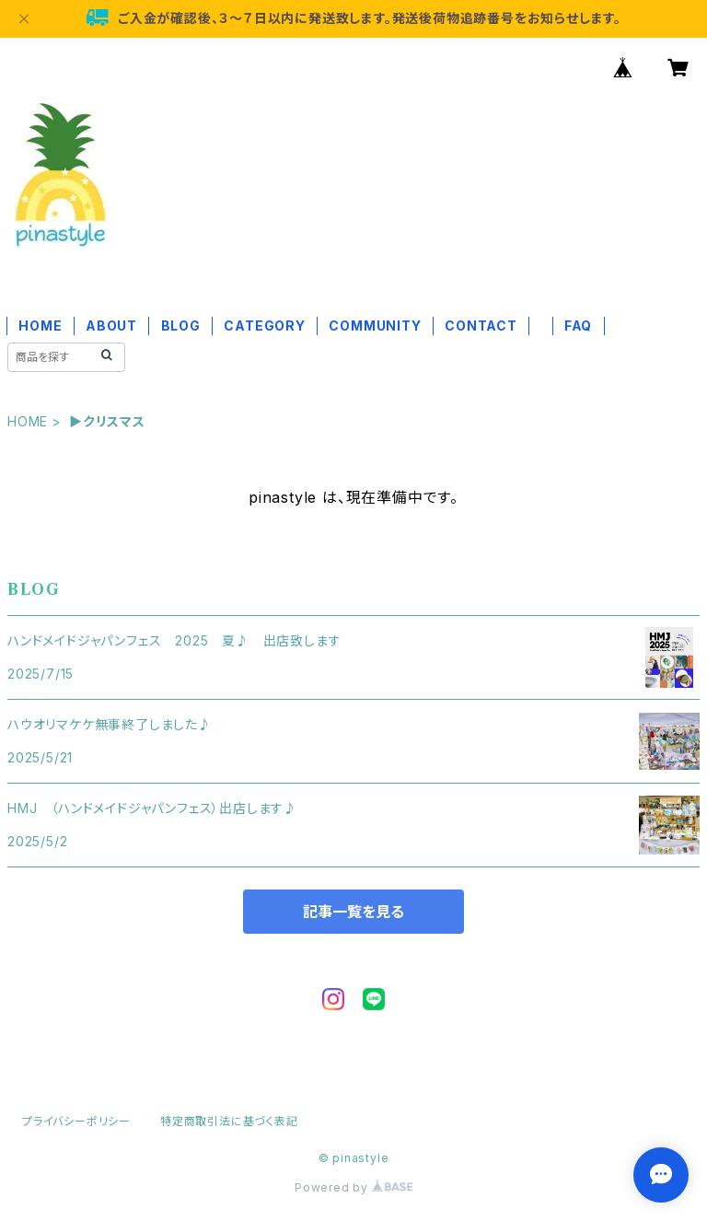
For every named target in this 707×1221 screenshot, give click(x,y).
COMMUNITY (375, 325)
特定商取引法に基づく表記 (229, 1121)
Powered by (353, 1187)
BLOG (181, 325)
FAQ (578, 325)
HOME (40, 325)
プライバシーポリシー (76, 1121)
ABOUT (111, 325)
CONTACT (481, 325)
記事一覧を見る (353, 911)
